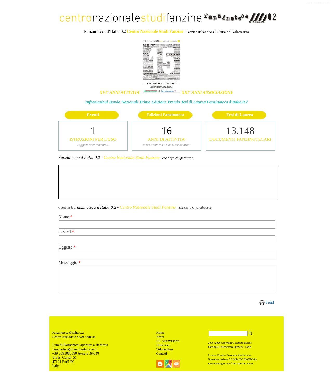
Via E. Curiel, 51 (65, 358)
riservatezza (227, 347)
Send (269, 302)
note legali (213, 347)
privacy (239, 347)
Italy (55, 367)
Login (248, 347)
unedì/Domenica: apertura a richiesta (81, 346)
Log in (309, 2)
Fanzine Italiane (243, 343)
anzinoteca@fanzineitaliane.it (75, 350)
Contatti (161, 354)
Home (160, 333)
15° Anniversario (168, 342)
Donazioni (163, 346)
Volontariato (164, 350)
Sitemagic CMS (322, 2)
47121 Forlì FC (63, 362)
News (160, 337)
